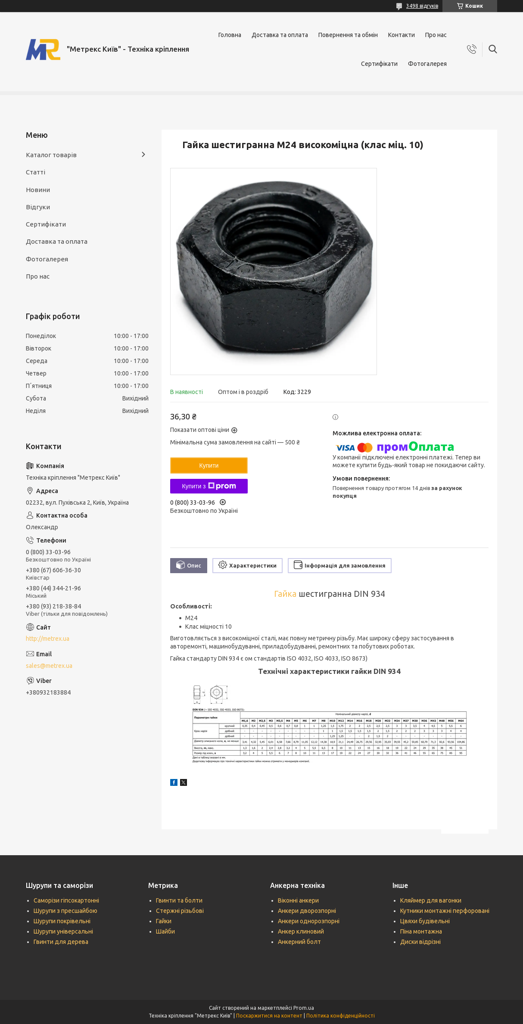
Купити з (209, 486)
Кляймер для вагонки (430, 900)
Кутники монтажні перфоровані (444, 910)
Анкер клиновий (301, 931)
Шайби (165, 931)
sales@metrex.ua (49, 665)
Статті (35, 172)
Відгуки (38, 207)
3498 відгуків (422, 6)
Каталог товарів (51, 154)
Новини (38, 189)
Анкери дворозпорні (307, 910)
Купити (209, 465)
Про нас (436, 34)
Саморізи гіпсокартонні (66, 900)
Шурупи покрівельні (62, 921)
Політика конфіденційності (340, 1015)
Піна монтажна (421, 931)
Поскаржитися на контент (269, 1015)
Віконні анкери (298, 900)
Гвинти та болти (179, 900)
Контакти (401, 34)
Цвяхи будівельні (425, 921)
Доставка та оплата (280, 34)
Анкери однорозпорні (308, 921)
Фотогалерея (427, 63)
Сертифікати (379, 63)
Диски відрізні (420, 941)
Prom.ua (303, 1008)
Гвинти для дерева (61, 941)
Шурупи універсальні (63, 931)
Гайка (285, 594)
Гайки (163, 921)
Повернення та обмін (348, 34)
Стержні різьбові (180, 910)
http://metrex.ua (47, 638)
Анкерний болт (299, 941)
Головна (229, 34)
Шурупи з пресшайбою (65, 910)
